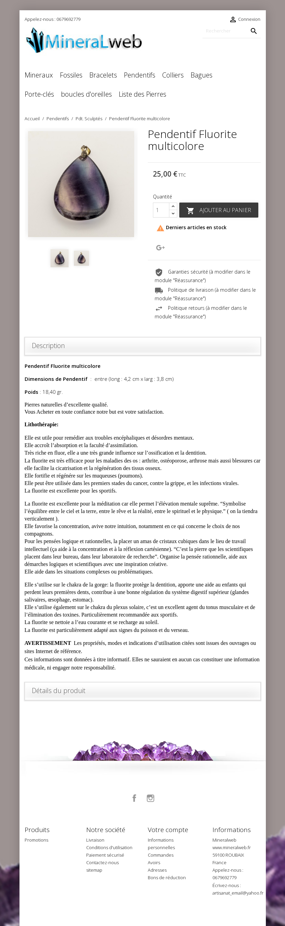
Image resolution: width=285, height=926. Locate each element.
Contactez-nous (102, 862)
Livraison (95, 840)
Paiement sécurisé (105, 855)
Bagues (201, 75)
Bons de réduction (167, 877)
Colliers (173, 75)
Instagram (150, 798)
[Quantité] (161, 210)
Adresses (157, 870)
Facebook (134, 798)
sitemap (94, 870)
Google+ (160, 247)
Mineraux (39, 75)
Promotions (36, 840)
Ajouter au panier (218, 210)
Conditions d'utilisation (109, 847)
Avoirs (154, 862)
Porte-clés (39, 94)
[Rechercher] (232, 31)
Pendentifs (139, 75)
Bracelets (103, 75)
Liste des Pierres (142, 94)
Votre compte (168, 829)
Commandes (160, 855)
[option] (81, 184)
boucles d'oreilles (86, 94)
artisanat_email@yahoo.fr (237, 893)
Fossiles (71, 75)
